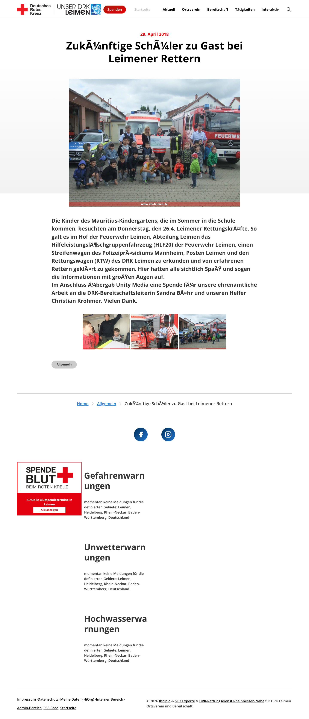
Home (82, 403)
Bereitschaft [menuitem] (180, 8)
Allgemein (64, 364)
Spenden (280, 8)
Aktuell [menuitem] (132, 8)
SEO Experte (185, 701)
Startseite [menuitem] (111, 8)
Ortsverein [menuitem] (154, 8)
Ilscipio (165, 701)
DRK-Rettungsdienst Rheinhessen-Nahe (231, 701)
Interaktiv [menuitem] (233, 8)
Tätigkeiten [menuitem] (208, 8)
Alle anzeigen (49, 509)
